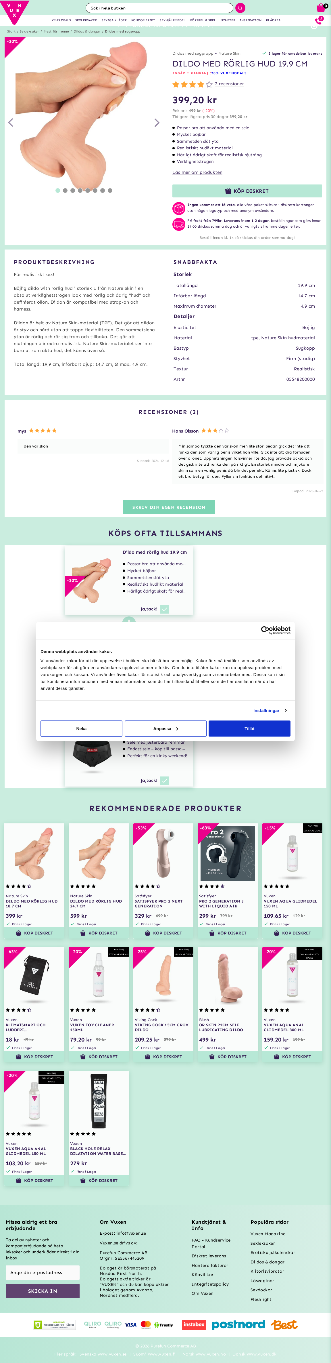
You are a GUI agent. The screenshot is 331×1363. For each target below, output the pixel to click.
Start (11, 42)
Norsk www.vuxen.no (204, 1354)
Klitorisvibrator (267, 1271)
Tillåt (250, 728)
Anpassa (165, 728)
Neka (81, 728)
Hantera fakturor (210, 1265)
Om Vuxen (202, 1293)
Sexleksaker (29, 42)
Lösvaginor (262, 1280)
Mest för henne (56, 42)
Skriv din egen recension (168, 517)
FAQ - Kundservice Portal (211, 1243)
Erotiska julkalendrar (273, 1252)
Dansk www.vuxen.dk (254, 1354)
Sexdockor (261, 1289)
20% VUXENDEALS (229, 83)
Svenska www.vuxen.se (103, 1354)
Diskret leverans (209, 1256)
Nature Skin (229, 63)
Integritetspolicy (210, 1284)
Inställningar (266, 710)
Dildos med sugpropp (123, 42)
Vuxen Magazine (268, 1233)
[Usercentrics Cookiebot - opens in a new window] (265, 630)
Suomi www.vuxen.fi (154, 1354)
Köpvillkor (202, 1274)
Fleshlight (261, 1299)
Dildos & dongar (87, 42)
